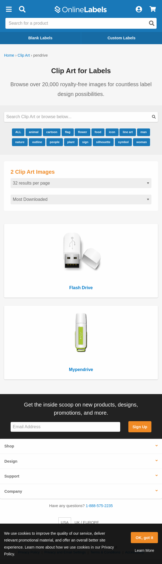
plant (71, 142)
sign (85, 142)
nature (19, 142)
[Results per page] (81, 183)
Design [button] (10, 461)
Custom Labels (121, 38)
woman (141, 142)
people (54, 142)
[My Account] (138, 9)
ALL (18, 132)
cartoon (51, 132)
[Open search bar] (22, 9)
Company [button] (13, 491)
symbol (123, 142)
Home (9, 55)
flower (82, 132)
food (98, 132)
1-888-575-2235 (99, 506)
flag (67, 132)
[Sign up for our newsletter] (65, 427)
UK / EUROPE (87, 522)
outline (37, 142)
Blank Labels (40, 38)
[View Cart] (152, 9)
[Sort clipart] (81, 200)
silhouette (103, 142)
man (144, 132)
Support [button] (11, 476)
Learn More (144, 550)
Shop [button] (9, 446)
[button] (8, 9)
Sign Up (139, 427)
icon (112, 132)
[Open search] (152, 23)
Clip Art (24, 55)
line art (128, 132)
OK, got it (144, 538)
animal (33, 132)
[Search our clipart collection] (81, 117)
